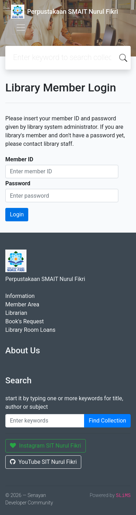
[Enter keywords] (44, 420)
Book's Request (24, 321)
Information (20, 296)
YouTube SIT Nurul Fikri (43, 462)
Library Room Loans (30, 330)
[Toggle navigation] (21, 27)
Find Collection (107, 420)
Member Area (22, 304)
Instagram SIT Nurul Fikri (45, 445)
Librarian (16, 313)
